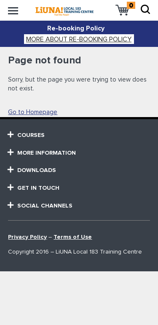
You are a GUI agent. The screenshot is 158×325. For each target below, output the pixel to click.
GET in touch (33, 188)
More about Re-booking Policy (78, 39)
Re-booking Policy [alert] (75, 28)
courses (26, 135)
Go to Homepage (32, 112)
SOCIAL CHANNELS (40, 205)
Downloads (32, 170)
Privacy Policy (27, 237)
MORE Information (42, 153)
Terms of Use (73, 237)
